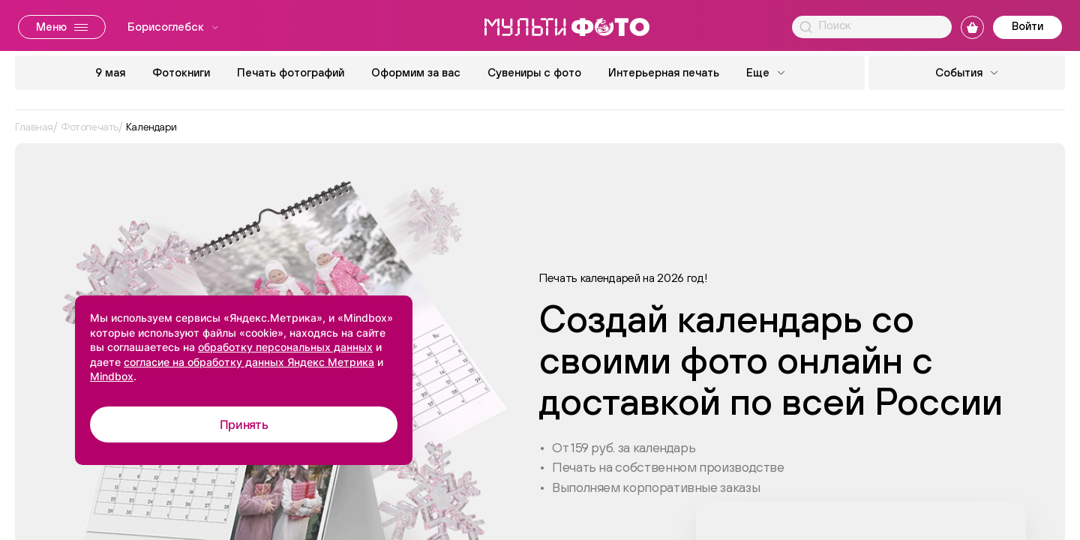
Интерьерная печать (663, 72)
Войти (1027, 26)
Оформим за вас (415, 72)
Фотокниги (181, 72)
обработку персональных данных (285, 346)
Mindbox (112, 376)
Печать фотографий (290, 72)
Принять (244, 424)
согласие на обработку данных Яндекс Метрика (249, 362)
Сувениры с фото (534, 72)
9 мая (110, 72)
